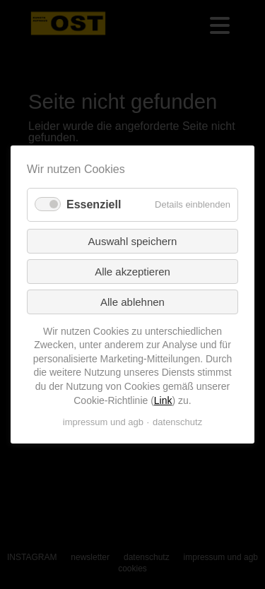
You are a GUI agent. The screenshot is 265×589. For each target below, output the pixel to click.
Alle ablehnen (132, 302)
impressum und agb (103, 422)
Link (163, 399)
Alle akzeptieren (132, 272)
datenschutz (177, 422)
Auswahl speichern (132, 241)
